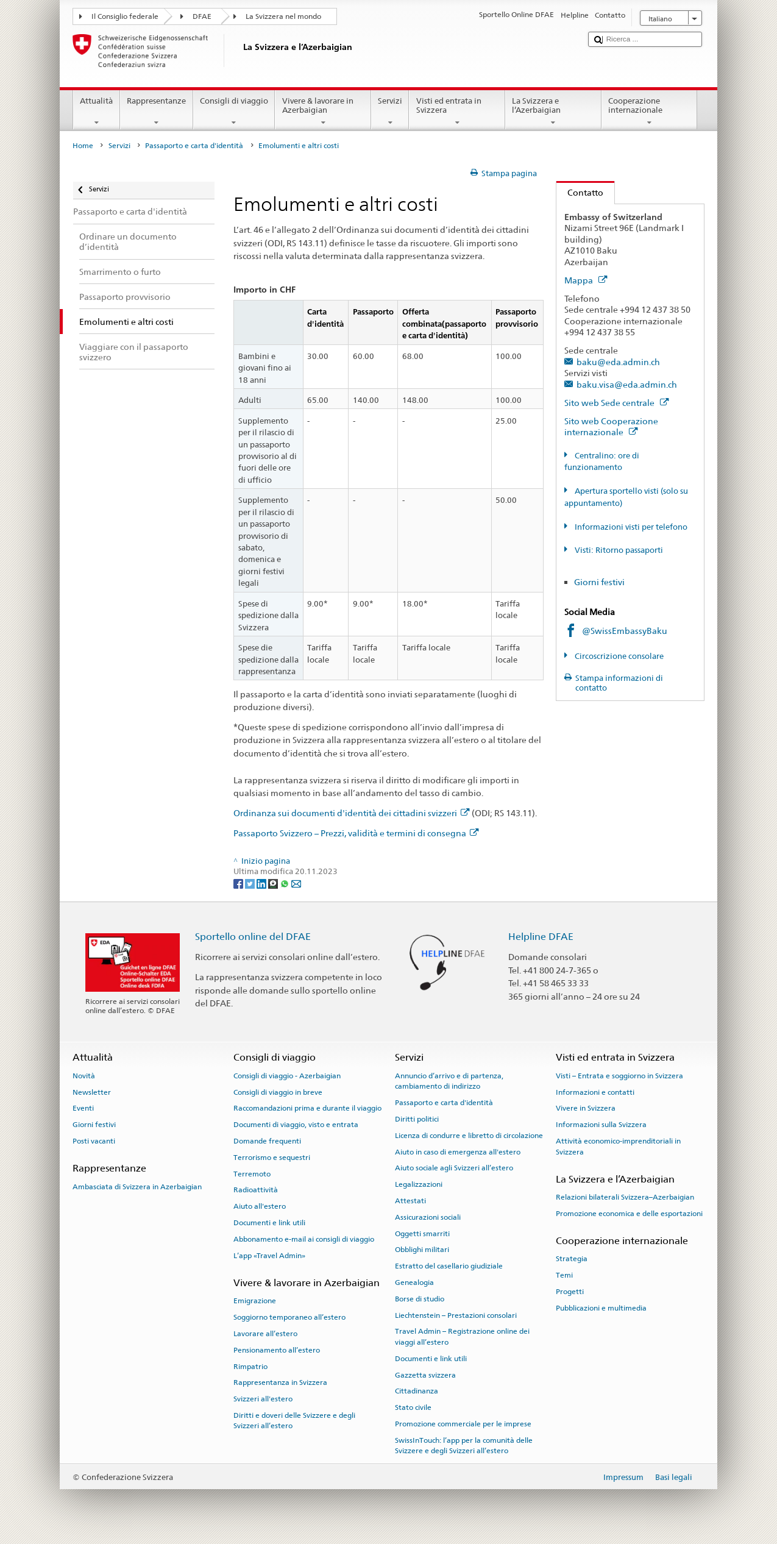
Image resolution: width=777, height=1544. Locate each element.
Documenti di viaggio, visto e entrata (295, 1124)
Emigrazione (254, 1301)
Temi (564, 1275)
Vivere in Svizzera (586, 1108)
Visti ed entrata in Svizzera (457, 111)
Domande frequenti (267, 1141)
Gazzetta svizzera (425, 1374)
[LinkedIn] (262, 883)
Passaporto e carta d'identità (194, 145)
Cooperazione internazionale (649, 111)
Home (83, 145)
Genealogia (414, 1282)
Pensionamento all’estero (276, 1350)
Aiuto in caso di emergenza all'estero (457, 1151)
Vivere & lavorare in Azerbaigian (323, 111)
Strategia (571, 1258)
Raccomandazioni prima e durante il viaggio (307, 1108)
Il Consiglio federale (124, 16)
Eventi (83, 1108)
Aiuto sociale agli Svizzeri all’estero (454, 1168)
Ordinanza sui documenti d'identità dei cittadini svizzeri (351, 813)
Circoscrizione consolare (618, 656)
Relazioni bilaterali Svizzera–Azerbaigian (625, 1197)
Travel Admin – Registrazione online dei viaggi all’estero (462, 1336)
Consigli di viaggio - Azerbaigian (287, 1076)
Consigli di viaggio (234, 111)
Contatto (579, 192)
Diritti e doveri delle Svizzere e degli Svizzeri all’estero (294, 1420)
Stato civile (413, 1407)
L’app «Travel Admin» (269, 1255)
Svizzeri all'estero (263, 1399)
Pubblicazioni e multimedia (601, 1308)
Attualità (96, 111)
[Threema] (274, 883)
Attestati (410, 1201)
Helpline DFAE (540, 936)
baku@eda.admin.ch (618, 362)
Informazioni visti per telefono (630, 527)
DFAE (202, 16)
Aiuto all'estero (259, 1206)
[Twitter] (251, 883)
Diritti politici (417, 1119)
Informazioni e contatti (595, 1091)
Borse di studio (419, 1299)
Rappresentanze (157, 111)
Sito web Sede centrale (616, 402)
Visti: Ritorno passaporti (618, 550)
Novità (84, 1076)
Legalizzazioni (418, 1184)
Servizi (390, 111)
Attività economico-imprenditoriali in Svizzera (618, 1146)
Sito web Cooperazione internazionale (611, 427)
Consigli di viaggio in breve (277, 1091)
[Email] (296, 883)
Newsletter (92, 1091)
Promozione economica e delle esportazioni (629, 1213)
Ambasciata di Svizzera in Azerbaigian (137, 1186)
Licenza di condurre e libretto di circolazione (469, 1135)
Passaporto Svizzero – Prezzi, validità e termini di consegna (355, 833)
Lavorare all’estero (265, 1333)
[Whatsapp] (285, 883)
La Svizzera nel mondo (283, 16)
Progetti (570, 1291)
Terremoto (252, 1173)
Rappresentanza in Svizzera (280, 1382)
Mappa (585, 280)
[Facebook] (239, 883)
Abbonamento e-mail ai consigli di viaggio (303, 1239)
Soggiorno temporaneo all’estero (289, 1317)
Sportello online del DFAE (253, 936)
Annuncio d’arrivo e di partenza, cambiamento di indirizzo (449, 1081)
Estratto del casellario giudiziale (449, 1266)
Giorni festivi (599, 582)
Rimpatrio (250, 1366)
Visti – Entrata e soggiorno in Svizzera (619, 1076)
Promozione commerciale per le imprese (463, 1424)
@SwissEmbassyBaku (624, 630)
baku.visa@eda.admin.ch (627, 384)
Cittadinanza (416, 1391)
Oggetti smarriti (422, 1233)
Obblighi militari (422, 1249)
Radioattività (255, 1190)
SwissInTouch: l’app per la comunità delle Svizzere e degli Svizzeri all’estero (464, 1445)
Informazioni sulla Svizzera (601, 1124)
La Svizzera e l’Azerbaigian (553, 111)
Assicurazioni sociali (428, 1217)
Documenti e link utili (269, 1222)
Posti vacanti (94, 1141)
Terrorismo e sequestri (271, 1157)
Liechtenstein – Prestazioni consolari (456, 1315)
